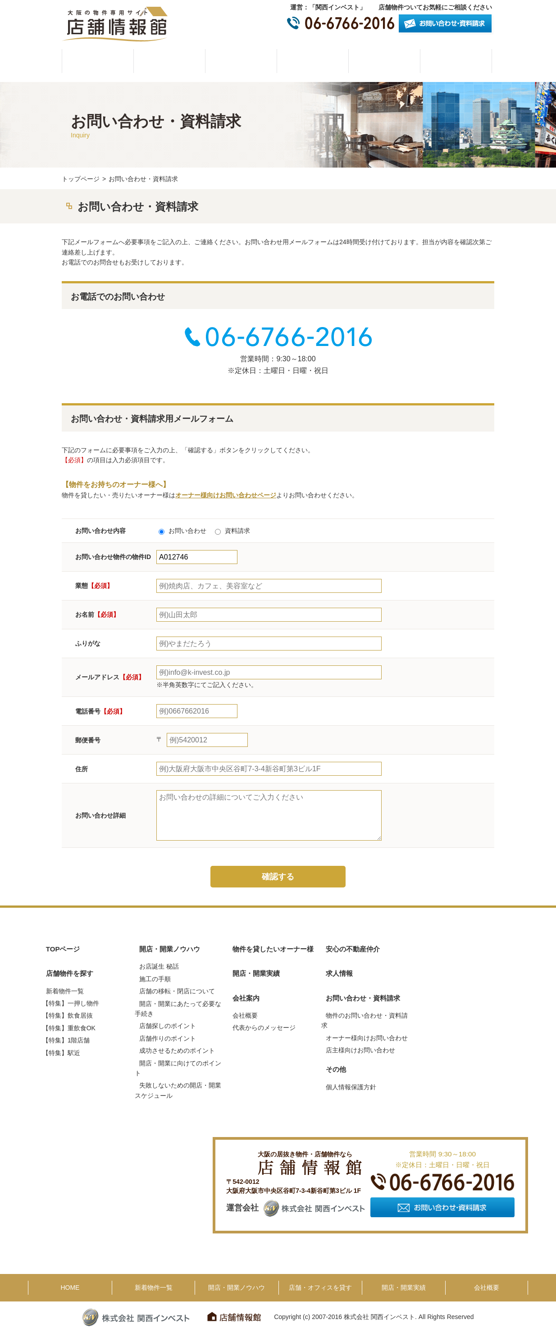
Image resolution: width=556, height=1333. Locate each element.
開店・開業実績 (384, 61)
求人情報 (339, 973)
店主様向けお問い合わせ (360, 1050)
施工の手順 (155, 979)
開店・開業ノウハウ (241, 61)
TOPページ (63, 949)
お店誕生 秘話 (159, 966)
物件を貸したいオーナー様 (312, 61)
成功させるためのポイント (177, 1050)
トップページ (81, 178)
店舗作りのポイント (167, 1038)
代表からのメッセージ (264, 1027)
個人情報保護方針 (351, 1087)
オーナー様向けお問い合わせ (367, 1038)
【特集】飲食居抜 (67, 1015)
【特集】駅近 (61, 1052)
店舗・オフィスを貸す (320, 1287)
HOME (97, 61)
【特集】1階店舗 (66, 1040)
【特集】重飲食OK (69, 1028)
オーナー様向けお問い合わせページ (225, 495)
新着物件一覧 (65, 991)
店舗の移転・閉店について (177, 991)
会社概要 (456, 61)
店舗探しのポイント (167, 1025)
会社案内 (246, 998)
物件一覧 (169, 61)
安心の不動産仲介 (353, 949)
